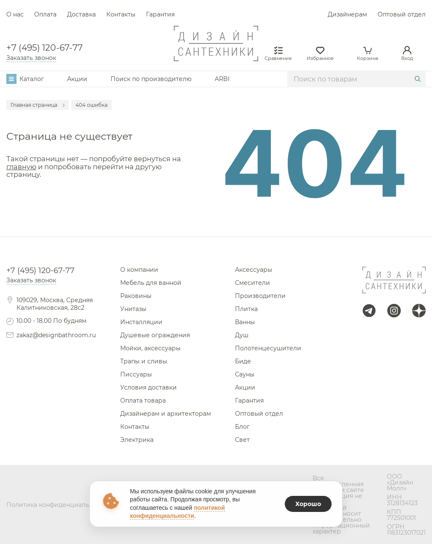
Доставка (81, 14)
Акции (77, 79)
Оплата (45, 14)
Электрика (137, 440)
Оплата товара (143, 400)
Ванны (245, 322)
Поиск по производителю (151, 79)
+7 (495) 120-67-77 (44, 47)
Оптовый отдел (402, 14)
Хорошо (308, 504)
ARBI (222, 79)
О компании (139, 269)
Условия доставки (148, 387)
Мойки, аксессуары (150, 348)
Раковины (135, 296)
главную (21, 166)
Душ (241, 335)
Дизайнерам (347, 14)
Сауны (244, 374)
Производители (260, 296)
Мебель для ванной (150, 283)
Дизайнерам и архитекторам (165, 413)
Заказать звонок (31, 58)
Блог (242, 426)
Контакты (120, 14)
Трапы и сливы (143, 361)
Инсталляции (141, 322)
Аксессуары (253, 269)
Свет (242, 440)
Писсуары (136, 374)
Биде (243, 361)
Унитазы (133, 309)
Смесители (252, 283)
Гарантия (160, 14)
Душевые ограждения (155, 335)
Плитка (246, 309)
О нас (15, 14)
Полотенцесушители (268, 348)
